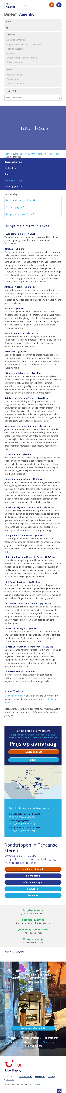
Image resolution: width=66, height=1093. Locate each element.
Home (7, 153)
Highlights (10, 168)
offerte (34, 759)
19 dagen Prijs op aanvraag (23, 815)
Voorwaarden (25, 1076)
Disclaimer (40, 1076)
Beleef (8, 4)
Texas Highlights (15, 207)
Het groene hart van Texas (20, 214)
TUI (38, 1084)
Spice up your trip (13, 186)
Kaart (7, 174)
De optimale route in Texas (20, 200)
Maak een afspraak (13, 695)
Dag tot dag (10, 194)
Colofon (10, 1079)
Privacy (51, 1076)
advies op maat (33, 751)
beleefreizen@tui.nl (40, 1042)
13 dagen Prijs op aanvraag (22, 822)
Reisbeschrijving (13, 162)
